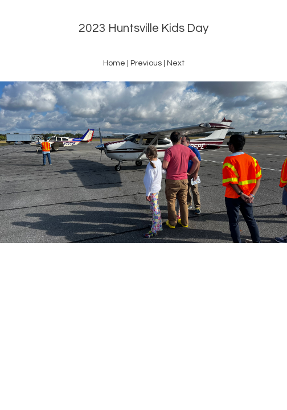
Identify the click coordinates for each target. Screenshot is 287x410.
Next (175, 63)
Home (114, 63)
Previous (146, 63)
